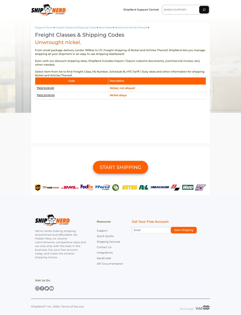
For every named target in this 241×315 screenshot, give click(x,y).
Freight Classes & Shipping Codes (75, 27)
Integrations (105, 252)
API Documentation (110, 263)
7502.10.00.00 (45, 88)
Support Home (44, 27)
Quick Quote (105, 236)
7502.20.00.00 (46, 95)
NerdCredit (104, 258)
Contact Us (104, 247)
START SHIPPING (120, 167)
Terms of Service (72, 306)
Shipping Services (108, 241)
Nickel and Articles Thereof (131, 27)
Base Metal (105, 27)
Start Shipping (183, 230)
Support (102, 230)
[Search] (204, 10)
